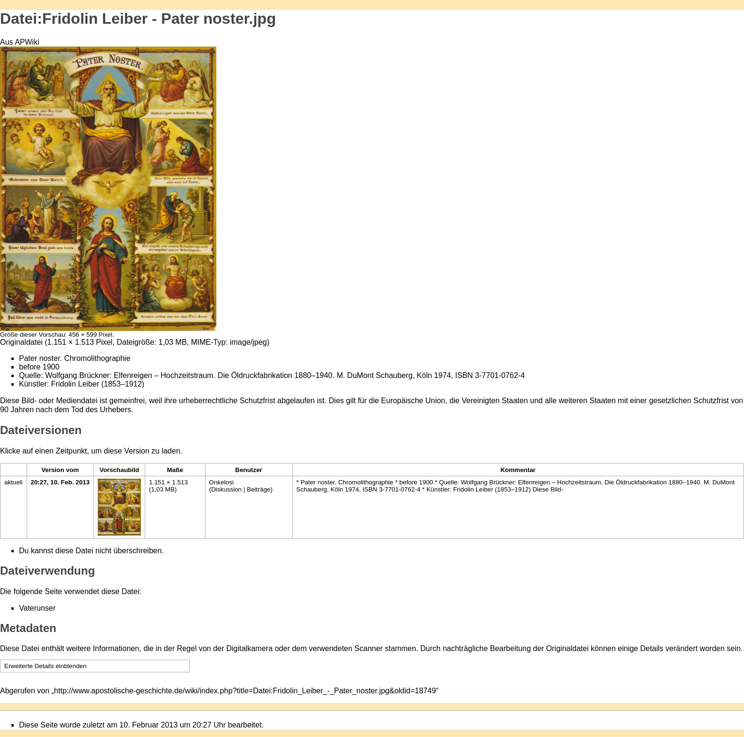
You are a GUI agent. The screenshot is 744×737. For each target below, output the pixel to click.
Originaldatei (21, 342)
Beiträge (258, 489)
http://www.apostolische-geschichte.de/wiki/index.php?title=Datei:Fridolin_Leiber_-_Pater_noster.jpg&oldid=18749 (245, 691)
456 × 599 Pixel (90, 334)
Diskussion (226, 489)
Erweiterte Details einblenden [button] (45, 666)
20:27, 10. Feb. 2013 (60, 482)
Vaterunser (37, 608)
